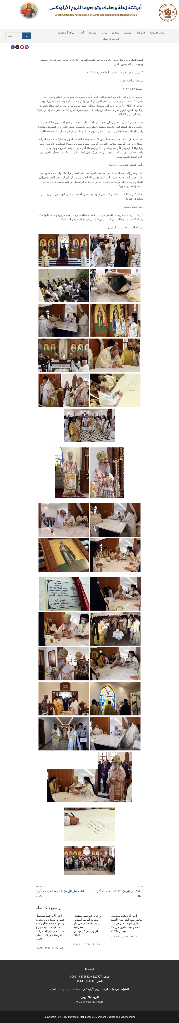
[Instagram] (17, 47)
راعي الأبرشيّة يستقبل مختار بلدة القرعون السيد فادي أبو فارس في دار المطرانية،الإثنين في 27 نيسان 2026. (126, 923)
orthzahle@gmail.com (89, 1001)
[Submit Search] (26, 36)
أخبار (59, 948)
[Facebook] (13, 47)
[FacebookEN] (27, 47)
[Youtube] (22, 47)
